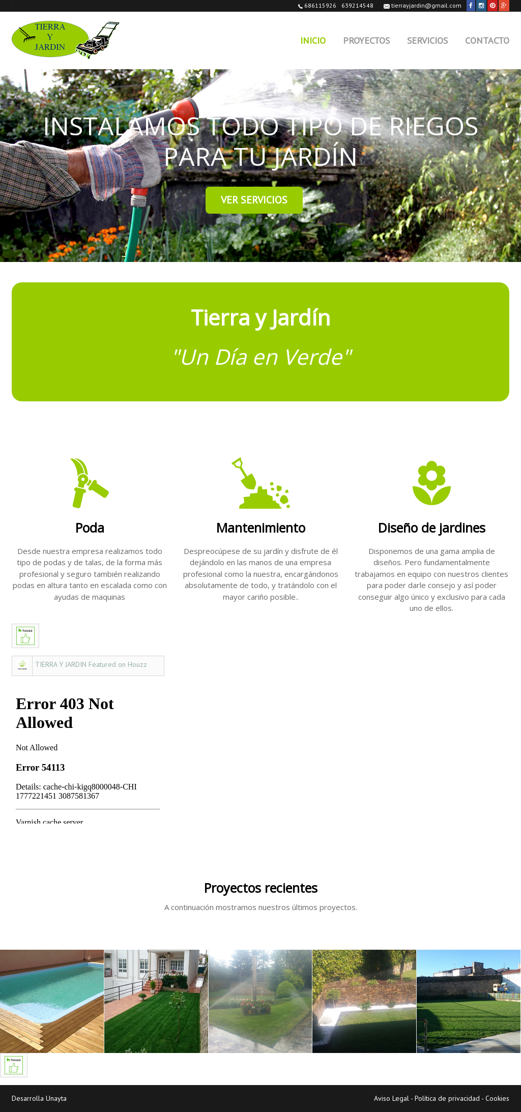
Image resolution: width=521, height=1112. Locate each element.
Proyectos (366, 40)
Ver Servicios (254, 200)
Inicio (313, 40)
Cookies (497, 1098)
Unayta (56, 1098)
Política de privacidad (447, 1098)
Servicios (427, 40)
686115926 (317, 5)
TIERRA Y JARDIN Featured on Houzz (91, 664)
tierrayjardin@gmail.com (422, 5)
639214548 (357, 5)
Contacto (487, 40)
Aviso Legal (391, 1098)
